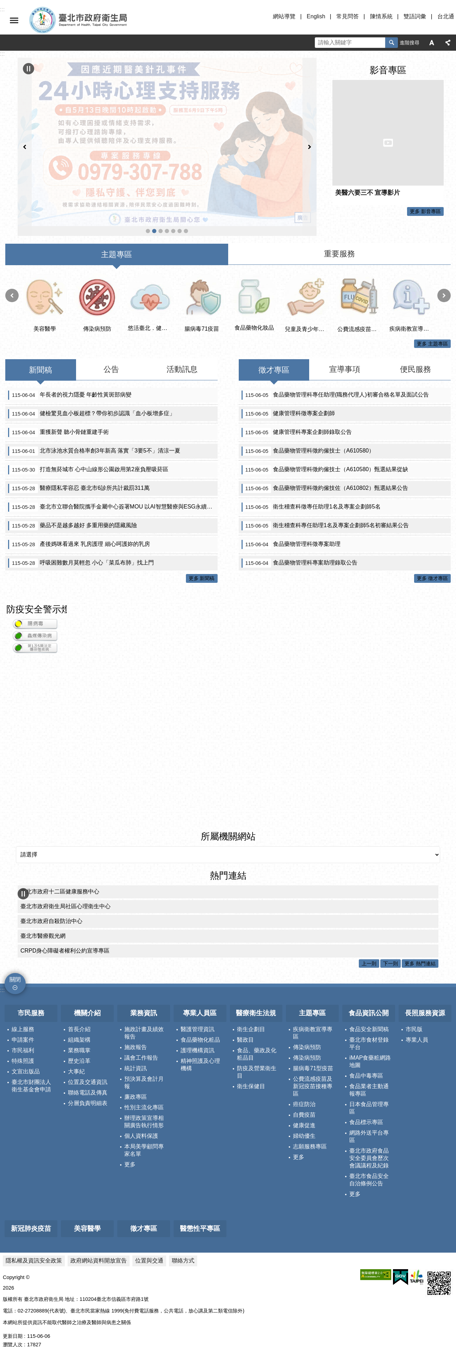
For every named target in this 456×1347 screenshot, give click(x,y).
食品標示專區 (366, 1107)
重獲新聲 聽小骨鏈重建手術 (58, 417)
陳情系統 (381, 16)
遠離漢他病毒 (148, 186)
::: (2, 975)
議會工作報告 (141, 1043)
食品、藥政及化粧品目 (256, 1039)
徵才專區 (143, 1213)
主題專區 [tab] (116, 239)
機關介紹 (87, 998)
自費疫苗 (304, 1100)
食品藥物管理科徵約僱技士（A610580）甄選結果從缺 (325, 455)
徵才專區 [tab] (273, 355)
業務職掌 (79, 1036)
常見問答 (347, 16)
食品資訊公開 (369, 998)
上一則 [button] (25, 124)
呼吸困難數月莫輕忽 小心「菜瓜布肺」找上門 (81, 548)
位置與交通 (149, 1246)
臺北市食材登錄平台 (369, 1028)
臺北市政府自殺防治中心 (51, 906)
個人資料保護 (141, 1121)
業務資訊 (143, 998)
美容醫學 (87, 1213)
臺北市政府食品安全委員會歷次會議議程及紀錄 (369, 1143)
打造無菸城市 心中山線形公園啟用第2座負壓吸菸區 (88, 455)
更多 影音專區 (425, 211)
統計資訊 (135, 1053)
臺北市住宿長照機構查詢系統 (173, 186)
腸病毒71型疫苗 (313, 1053)
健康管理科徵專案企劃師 (288, 399)
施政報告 (135, 1032)
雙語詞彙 (415, 16)
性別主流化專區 (144, 1093)
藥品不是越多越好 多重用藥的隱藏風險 (72, 511)
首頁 (186, 186)
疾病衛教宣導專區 (312, 1018)
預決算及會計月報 (144, 1067)
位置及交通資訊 (87, 1067)
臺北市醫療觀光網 (42, 921)
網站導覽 (284, 16)
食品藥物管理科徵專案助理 (291, 529)
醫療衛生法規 (256, 998)
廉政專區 (135, 1082)
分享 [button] (448, 43)
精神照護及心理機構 (200, 1049)
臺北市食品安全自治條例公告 (369, 1165)
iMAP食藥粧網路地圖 (370, 1046)
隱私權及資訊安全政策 (34, 1246)
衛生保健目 (251, 1071)
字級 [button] (432, 43)
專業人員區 (200, 998)
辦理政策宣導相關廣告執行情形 (144, 1107)
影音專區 (388, 70)
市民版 (414, 1014)
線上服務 (23, 1014)
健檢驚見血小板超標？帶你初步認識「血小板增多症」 (91, 399)
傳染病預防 (307, 1032)
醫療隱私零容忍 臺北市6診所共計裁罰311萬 (79, 473)
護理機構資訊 (197, 1036)
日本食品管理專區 (369, 1093)
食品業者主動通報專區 (369, 1075)
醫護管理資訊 (197, 1014)
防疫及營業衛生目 (256, 1057)
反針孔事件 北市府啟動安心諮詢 (154, 186)
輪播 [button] (28, 68)
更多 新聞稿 (202, 563)
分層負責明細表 (87, 1088)
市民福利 (23, 1036)
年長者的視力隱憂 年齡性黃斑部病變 (69, 380)
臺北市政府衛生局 (98, 20)
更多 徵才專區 (432, 563)
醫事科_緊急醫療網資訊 (167, 186)
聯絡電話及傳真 (87, 1078)
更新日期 (13, 1321)
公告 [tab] (111, 354)
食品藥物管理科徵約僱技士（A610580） (308, 436)
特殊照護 (23, 1046)
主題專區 (312, 998)
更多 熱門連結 (420, 949)
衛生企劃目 (251, 1014)
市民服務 (31, 998)
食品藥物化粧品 (200, 1025)
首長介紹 (79, 1014)
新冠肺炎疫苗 (31, 1213)
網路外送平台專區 (369, 1121)
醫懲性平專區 (200, 1213)
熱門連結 (228, 861)
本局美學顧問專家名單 (144, 1135)
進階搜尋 (409, 42)
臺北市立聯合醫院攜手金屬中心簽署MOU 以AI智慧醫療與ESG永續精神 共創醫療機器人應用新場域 (113, 492)
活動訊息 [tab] (182, 354)
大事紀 (76, 1057)
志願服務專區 (310, 1132)
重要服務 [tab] (339, 239)
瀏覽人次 (13, 1330)
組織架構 (79, 1025)
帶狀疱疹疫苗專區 (179, 186)
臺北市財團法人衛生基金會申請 (31, 1071)
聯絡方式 (183, 1246)
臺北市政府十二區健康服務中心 (59, 877)
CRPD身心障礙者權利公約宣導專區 (65, 936)
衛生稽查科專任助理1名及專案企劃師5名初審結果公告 (325, 511)
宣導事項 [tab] (344, 354)
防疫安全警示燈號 (43, 594)
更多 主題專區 (432, 329)
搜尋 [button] (391, 42)
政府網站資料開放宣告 (98, 1246)
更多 (130, 1150)
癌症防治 (304, 1089)
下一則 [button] (309, 124)
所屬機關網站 (228, 822)
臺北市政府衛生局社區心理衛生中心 (65, 891)
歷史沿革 (79, 1046)
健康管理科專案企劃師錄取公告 (297, 417)
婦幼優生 (304, 1121)
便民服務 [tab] (415, 354)
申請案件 (23, 1025)
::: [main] (2, 54)
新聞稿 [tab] (40, 355)
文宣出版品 (26, 1057)
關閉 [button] (14, 20)
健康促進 (304, 1111)
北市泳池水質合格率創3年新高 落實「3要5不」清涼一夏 (94, 436)
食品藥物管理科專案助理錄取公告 (300, 548)
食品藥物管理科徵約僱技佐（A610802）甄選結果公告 (325, 473)
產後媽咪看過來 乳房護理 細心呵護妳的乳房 (79, 529)
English (316, 16)
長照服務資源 (425, 998)
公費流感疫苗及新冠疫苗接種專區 (160, 186)
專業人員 (417, 1025)
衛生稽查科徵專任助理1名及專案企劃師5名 (311, 492)
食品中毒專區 (366, 1061)
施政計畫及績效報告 (144, 1018)
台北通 (445, 16)
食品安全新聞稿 (369, 1014)
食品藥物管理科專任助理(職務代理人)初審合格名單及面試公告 (335, 380)
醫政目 (245, 1025)
